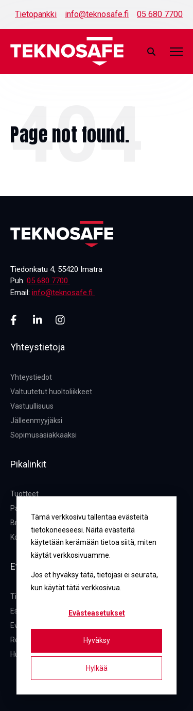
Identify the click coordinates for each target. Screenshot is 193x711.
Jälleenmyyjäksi (36, 420)
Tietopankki (36, 14)
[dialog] (96, 595)
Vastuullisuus (32, 406)
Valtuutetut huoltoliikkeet (51, 391)
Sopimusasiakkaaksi (43, 435)
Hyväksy (96, 640)
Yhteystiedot (31, 377)
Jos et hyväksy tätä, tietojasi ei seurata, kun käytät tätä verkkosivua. (94, 581)
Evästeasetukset (96, 613)
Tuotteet (24, 494)
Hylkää (97, 668)
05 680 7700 (160, 14)
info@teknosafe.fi (97, 14)
